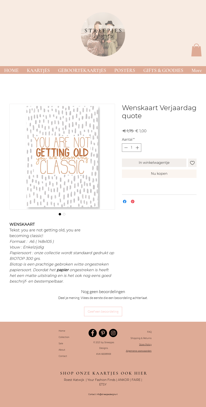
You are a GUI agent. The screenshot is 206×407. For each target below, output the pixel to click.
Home (62, 331)
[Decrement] (125, 148)
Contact (63, 356)
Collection (64, 337)
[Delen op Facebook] (124, 201)
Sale (61, 343)
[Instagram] (113, 333)
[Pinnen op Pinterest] (132, 201)
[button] (38, 70)
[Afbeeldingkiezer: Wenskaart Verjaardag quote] (60, 214)
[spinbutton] (131, 148)
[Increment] (138, 148)
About (62, 349)
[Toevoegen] (192, 163)
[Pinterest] (103, 333)
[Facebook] (92, 333)
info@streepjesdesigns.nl (107, 394)
